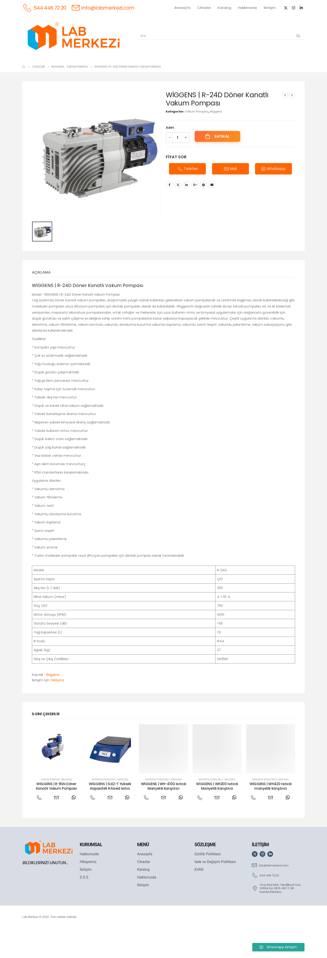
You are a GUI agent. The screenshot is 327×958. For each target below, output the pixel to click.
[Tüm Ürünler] (32, 71)
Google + (195, 214)
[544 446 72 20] (44, 8)
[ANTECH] (271, 71)
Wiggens (215, 141)
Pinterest (203, 214)
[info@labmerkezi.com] (103, 8)
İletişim (270, 7)
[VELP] (247, 71)
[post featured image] (56, 778)
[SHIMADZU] (103, 71)
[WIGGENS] (151, 71)
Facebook (169, 214)
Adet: (170, 157)
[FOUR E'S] (223, 71)
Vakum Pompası (196, 141)
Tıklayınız (57, 709)
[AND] (175, 71)
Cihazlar (204, 7)
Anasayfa (182, 7)
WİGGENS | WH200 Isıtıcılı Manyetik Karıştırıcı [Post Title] (217, 815)
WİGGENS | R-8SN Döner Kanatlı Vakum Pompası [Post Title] (56, 815)
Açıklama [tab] (41, 301)
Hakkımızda (247, 7)
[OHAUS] (79, 71)
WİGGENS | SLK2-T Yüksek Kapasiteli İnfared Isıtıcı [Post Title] (110, 815)
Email (211, 214)
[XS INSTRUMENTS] (127, 71)
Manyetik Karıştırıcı (104, 809)
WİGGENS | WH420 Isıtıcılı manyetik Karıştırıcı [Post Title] (271, 815)
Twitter (177, 214)
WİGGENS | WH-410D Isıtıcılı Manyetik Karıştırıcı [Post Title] (163, 815)
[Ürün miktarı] (178, 166)
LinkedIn (186, 214)
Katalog (224, 7)
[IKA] (295, 71)
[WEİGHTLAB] (56, 71)
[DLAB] (199, 71)
